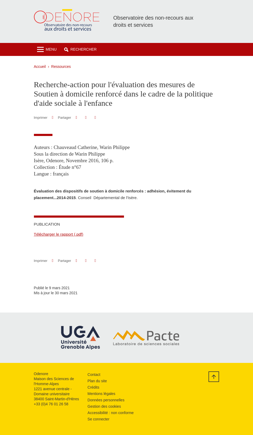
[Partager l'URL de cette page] (95, 118)
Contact (93, 374)
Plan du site (97, 381)
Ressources (61, 66)
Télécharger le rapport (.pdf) (58, 234)
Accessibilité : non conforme (110, 413)
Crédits (93, 387)
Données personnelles (105, 400)
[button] (80, 49)
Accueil (40, 66)
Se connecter (98, 419)
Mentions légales (101, 394)
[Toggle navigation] (47, 49)
